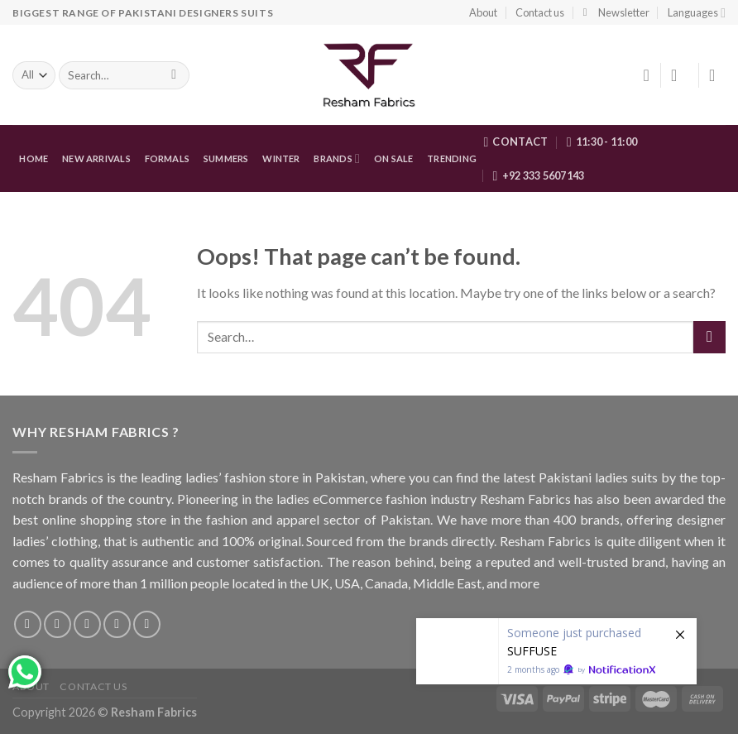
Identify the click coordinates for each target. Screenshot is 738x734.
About (483, 12)
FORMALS (167, 158)
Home (33, 158)
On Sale (394, 158)
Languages (697, 13)
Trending (452, 158)
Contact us (539, 12)
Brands (337, 158)
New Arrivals (96, 158)
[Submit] (709, 337)
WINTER (281, 158)
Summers (226, 158)
